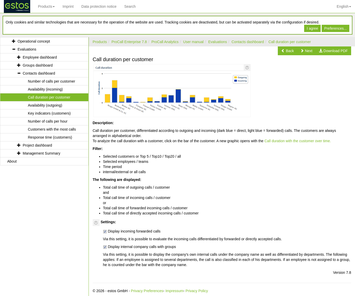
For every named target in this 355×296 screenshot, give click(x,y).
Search (130, 6)
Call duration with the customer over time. (297, 141)
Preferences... (335, 28)
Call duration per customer (290, 42)
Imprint (68, 6)
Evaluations (217, 42)
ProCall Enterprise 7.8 (129, 42)
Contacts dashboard (248, 42)
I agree (312, 28)
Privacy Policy (196, 291)
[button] (287, 50)
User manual (193, 42)
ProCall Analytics (165, 42)
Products (46, 6)
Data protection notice (98, 6)
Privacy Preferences (147, 291)
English (344, 6)
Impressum (174, 291)
